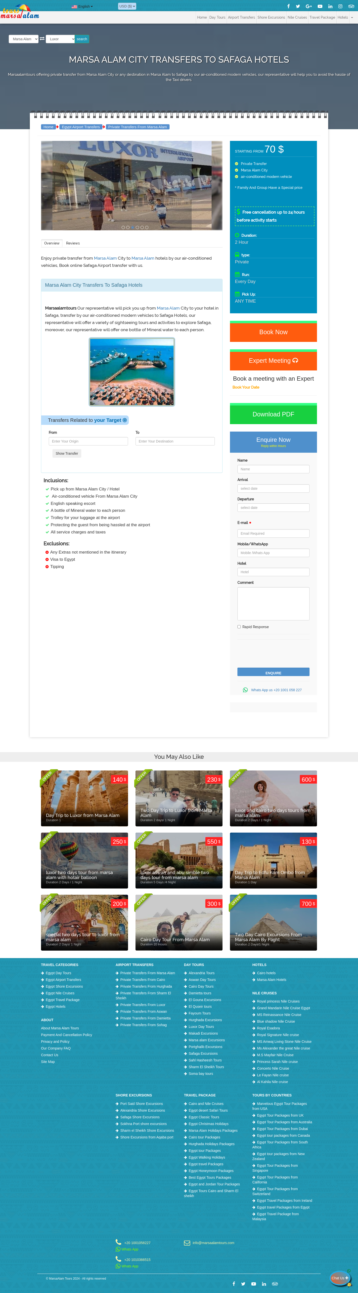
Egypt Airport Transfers (81, 127)
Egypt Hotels (55, 1007)
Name (242, 460)
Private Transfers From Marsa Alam (137, 127)
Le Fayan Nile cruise (273, 1075)
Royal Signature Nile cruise (278, 1035)
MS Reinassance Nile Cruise (279, 1015)
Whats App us (273, 690)
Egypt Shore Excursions (64, 986)
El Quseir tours (200, 1007)
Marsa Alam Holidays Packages (213, 1130)
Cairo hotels (266, 973)
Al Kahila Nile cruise (272, 1082)
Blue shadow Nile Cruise (276, 1021)
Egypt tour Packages (205, 1151)
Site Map (48, 1062)
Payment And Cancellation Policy (66, 1035)
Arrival (242, 480)
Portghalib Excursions (205, 1047)
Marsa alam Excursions (207, 1040)
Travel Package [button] (322, 17)
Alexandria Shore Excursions (142, 1110)
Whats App (127, 1249)
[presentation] (275, 654)
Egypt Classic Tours (204, 1117)
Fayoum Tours (200, 1013)
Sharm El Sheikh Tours (206, 1067)
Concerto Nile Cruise (273, 1068)
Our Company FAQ (56, 1048)
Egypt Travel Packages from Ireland (284, 1201)
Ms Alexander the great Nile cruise (283, 1048)
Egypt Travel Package (63, 1000)
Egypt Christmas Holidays (208, 1124)
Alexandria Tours (202, 973)
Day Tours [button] (217, 17)
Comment (245, 583)
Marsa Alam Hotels (271, 980)
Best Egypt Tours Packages (210, 1177)
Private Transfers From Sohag (143, 1025)
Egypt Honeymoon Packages (211, 1171)
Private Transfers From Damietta (145, 1018)
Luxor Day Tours (201, 1027)
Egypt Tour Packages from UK (280, 1115)
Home (202, 17)
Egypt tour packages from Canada (283, 1135)
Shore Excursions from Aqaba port (146, 1137)
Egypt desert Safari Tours (208, 1110)
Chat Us (341, 1278)
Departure (245, 499)
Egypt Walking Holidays (207, 1157)
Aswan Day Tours (202, 980)
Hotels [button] (343, 17)
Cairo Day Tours (201, 986)
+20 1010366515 (137, 1259)
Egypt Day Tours (58, 973)
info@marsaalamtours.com (213, 1243)
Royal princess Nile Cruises (278, 1001)
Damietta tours (200, 993)
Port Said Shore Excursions (141, 1104)
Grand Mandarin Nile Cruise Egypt (283, 1008)
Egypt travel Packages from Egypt (283, 1207)
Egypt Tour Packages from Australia (284, 1122)
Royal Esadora (268, 1028)
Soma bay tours (201, 1074)
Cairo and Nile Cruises (206, 1104)
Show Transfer (67, 453)
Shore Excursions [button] (271, 17)
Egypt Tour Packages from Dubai (282, 1129)
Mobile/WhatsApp (252, 544)
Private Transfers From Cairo (142, 980)
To (137, 433)
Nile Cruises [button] (297, 17)
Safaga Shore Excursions (140, 1117)
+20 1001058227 (137, 1243)
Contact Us (49, 1055)
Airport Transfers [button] (241, 17)
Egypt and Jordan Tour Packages (214, 1184)
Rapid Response (253, 627)
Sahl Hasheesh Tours (205, 1060)
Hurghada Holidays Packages (211, 1144)
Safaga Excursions (203, 1053)
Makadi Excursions (203, 1033)
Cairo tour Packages (204, 1137)
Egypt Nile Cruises (60, 993)
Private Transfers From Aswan (143, 1011)
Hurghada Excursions (205, 1020)
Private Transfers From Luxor (142, 1005)
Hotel (241, 564)
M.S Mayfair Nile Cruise (275, 1055)
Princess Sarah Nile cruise (277, 1062)
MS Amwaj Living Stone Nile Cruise (284, 1042)
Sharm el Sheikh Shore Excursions (147, 1130)
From (53, 433)
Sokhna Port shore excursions (143, 1124)
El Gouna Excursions (205, 1000)
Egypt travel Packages (206, 1164)
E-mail (244, 524)
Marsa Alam (106, 258)
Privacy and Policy (55, 1042)
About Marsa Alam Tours (60, 1028)
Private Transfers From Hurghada (146, 986)
